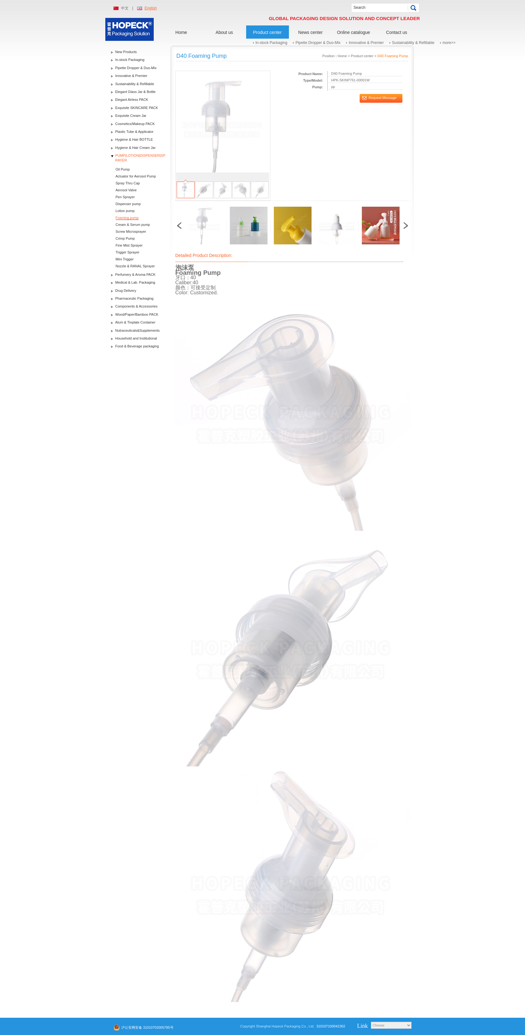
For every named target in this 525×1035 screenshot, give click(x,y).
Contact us (396, 32)
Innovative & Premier (366, 43)
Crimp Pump (125, 238)
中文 (125, 8)
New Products (126, 52)
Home (181, 32)
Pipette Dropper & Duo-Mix (318, 43)
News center (310, 32)
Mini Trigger (125, 259)
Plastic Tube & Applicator (134, 131)
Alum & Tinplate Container (135, 322)
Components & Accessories (136, 306)
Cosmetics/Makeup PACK (135, 124)
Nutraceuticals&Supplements (137, 330)
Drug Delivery (125, 290)
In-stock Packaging (271, 43)
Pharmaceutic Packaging (134, 298)
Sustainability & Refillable (413, 43)
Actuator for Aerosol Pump (136, 176)
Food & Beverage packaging (137, 346)
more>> (449, 43)
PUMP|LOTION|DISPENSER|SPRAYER (140, 158)
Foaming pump (127, 218)
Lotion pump (125, 211)
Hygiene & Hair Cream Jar (135, 148)
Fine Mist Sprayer (129, 245)
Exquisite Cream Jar (130, 115)
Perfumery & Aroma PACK (135, 274)
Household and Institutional (136, 338)
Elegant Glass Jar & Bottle (135, 92)
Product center (267, 32)
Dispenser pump (128, 204)
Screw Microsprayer (131, 231)
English (151, 8)
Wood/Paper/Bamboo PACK (136, 314)
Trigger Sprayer (128, 252)
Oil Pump (123, 169)
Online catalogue (353, 32)
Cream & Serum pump (133, 224)
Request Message (383, 98)
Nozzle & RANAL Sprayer (135, 266)
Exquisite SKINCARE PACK (136, 108)
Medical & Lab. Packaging (135, 282)
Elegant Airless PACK (131, 99)
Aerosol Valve (126, 190)
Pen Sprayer (125, 197)
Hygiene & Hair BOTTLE (134, 139)
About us (224, 32)
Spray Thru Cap (128, 183)
